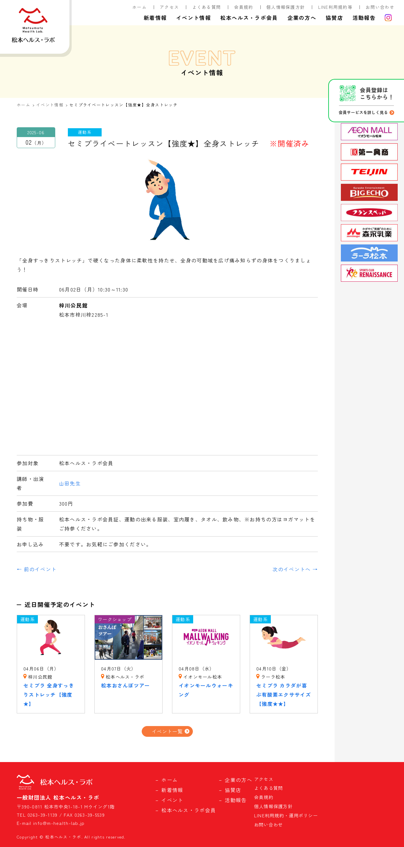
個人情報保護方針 (285, 7)
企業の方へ (302, 17)
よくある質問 (206, 7)
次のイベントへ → (295, 569)
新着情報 (155, 17)
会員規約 (243, 7)
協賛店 (334, 17)
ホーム (139, 7)
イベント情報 (193, 17)
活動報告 (364, 17)
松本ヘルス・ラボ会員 (249, 17)
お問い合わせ (380, 7)
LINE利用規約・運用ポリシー (286, 815)
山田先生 (70, 483)
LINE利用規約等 (335, 7)
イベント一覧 (167, 731)
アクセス (169, 7)
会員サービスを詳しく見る (363, 112)
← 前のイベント (36, 569)
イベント (172, 800)
